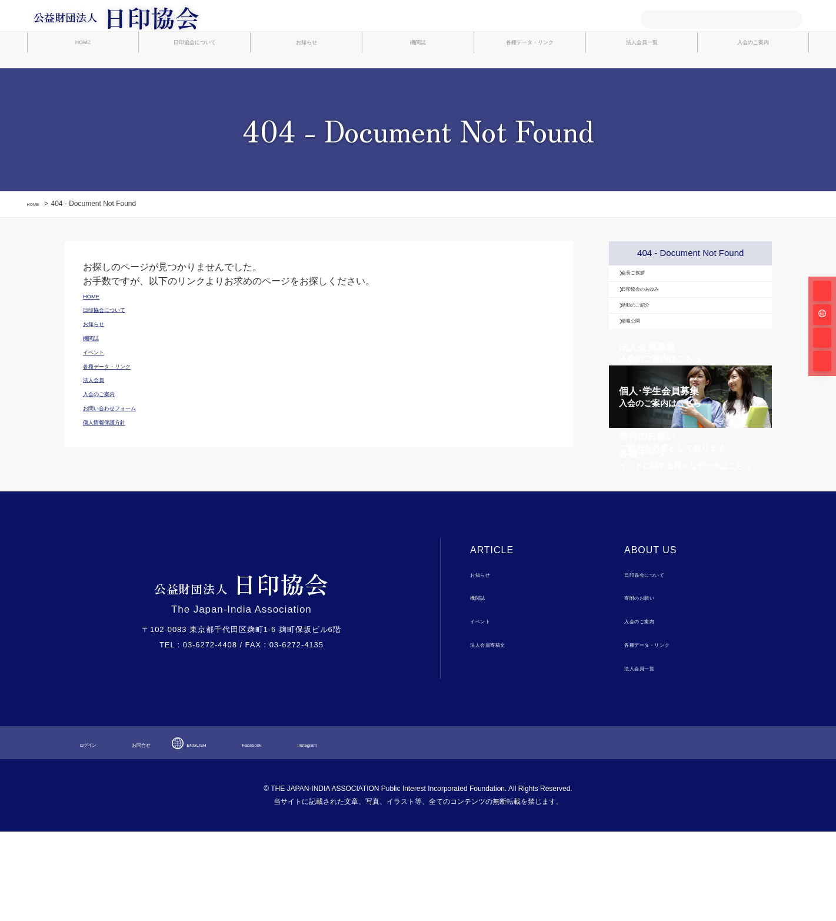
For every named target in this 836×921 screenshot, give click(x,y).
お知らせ (306, 77)
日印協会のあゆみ (663, 333)
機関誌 (418, 77)
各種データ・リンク (529, 77)
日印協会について (194, 77)
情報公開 (646, 387)
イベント (486, 710)
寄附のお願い (649, 686)
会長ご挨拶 (650, 306)
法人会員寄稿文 (499, 733)
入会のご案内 (753, 77)
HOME (82, 77)
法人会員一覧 (641, 77)
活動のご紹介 (655, 360)
